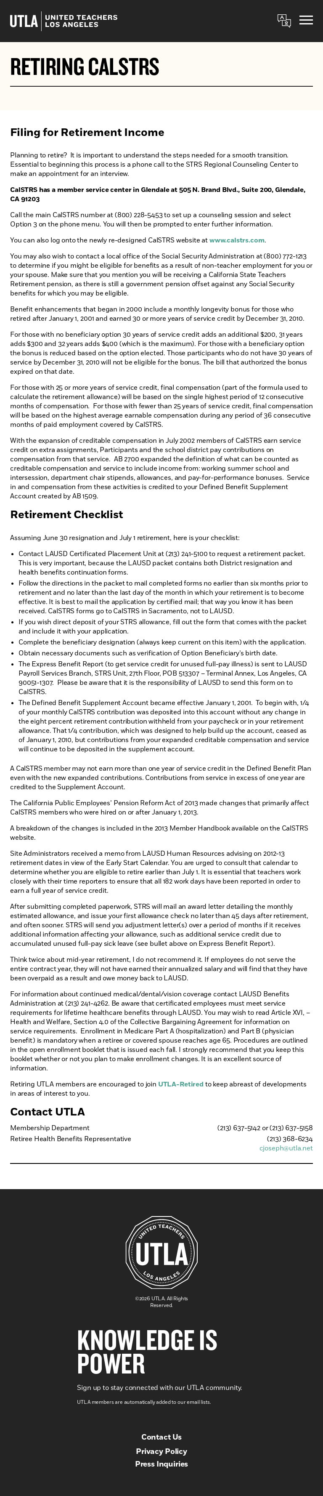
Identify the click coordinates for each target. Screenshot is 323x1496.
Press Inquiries (161, 1464)
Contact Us (161, 1437)
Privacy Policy (161, 1452)
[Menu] (306, 21)
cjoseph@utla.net (286, 1148)
